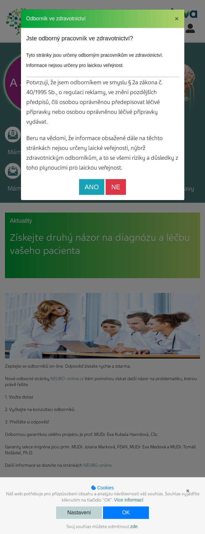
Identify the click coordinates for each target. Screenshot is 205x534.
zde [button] (134, 526)
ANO (92, 187)
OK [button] (126, 512)
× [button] (188, 490)
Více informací (128, 500)
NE (115, 187)
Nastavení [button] (79, 512)
